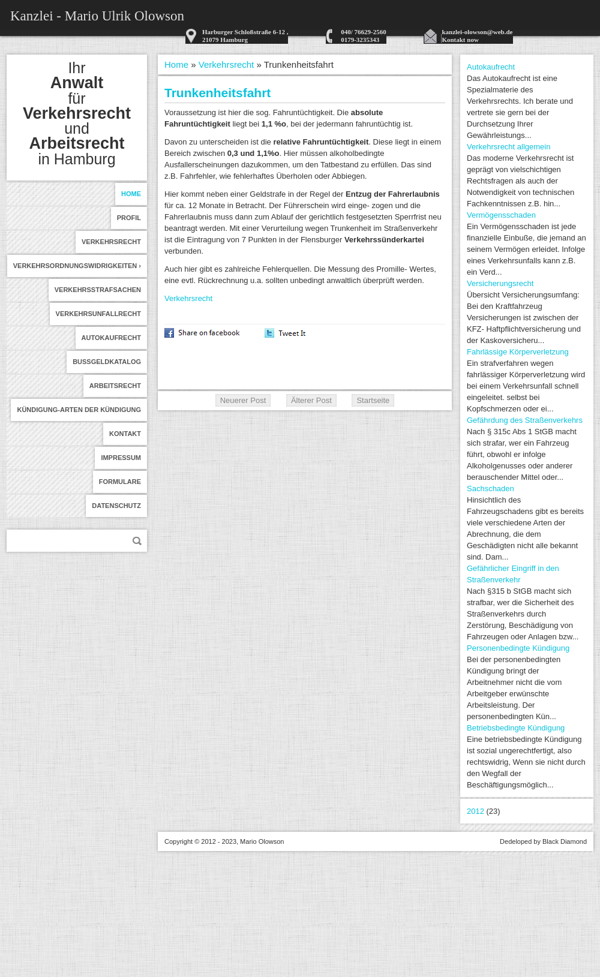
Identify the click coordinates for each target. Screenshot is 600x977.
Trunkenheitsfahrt (217, 93)
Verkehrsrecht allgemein (508, 146)
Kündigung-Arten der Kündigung (79, 409)
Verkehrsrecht (111, 241)
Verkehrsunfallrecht (98, 313)
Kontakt (125, 433)
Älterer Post (311, 400)
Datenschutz (116, 505)
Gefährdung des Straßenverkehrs (525, 420)
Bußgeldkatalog (107, 361)
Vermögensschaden (501, 215)
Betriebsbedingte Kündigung (516, 727)
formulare (120, 481)
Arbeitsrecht (115, 385)
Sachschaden (490, 488)
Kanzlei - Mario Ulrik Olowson (97, 15)
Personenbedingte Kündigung (518, 648)
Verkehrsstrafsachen (98, 289)
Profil (129, 217)
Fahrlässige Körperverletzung (518, 351)
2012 (475, 811)
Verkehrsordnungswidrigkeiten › (77, 265)
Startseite (372, 400)
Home (131, 193)
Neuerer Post (243, 400)
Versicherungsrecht (500, 283)
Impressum (121, 457)
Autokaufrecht (111, 337)
